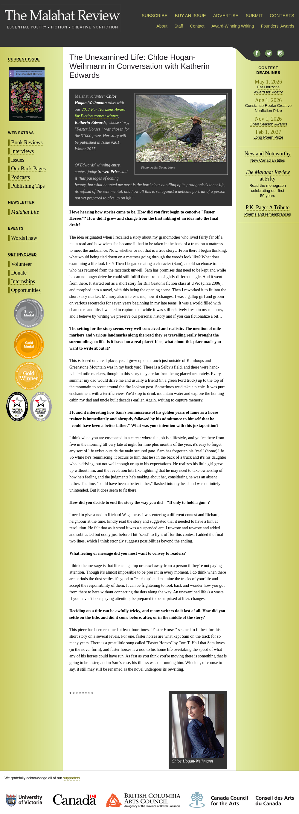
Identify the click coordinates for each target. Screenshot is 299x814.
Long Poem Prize (268, 137)
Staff (178, 26)
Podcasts (20, 177)
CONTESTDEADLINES (268, 70)
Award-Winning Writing (232, 26)
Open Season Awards (268, 124)
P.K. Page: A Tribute (268, 207)
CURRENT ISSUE (24, 59)
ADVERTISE (226, 15)
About (161, 26)
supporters (71, 778)
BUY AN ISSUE (190, 15)
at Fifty (267, 175)
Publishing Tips (28, 186)
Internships (23, 281)
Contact (197, 26)
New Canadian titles (267, 160)
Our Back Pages (28, 169)
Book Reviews (27, 142)
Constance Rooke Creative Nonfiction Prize (268, 108)
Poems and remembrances (267, 214)
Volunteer (21, 264)
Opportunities (26, 290)
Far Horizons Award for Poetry (268, 89)
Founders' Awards (277, 26)
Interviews (22, 151)
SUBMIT (254, 15)
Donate (19, 273)
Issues (17, 160)
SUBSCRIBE (155, 15)
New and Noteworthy (268, 154)
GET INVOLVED (22, 254)
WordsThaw (24, 238)
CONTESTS (282, 15)
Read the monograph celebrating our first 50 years (267, 190)
